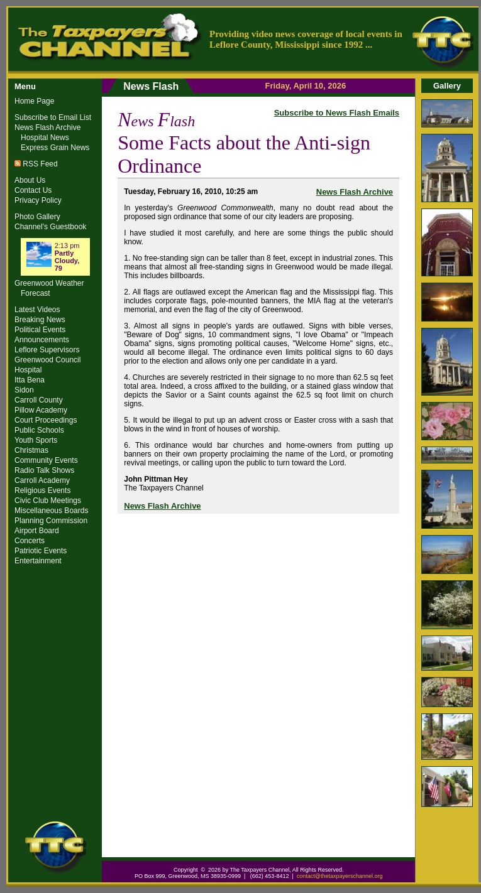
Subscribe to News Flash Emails (336, 112)
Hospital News (45, 137)
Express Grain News (55, 147)
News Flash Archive (354, 192)
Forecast (35, 293)
